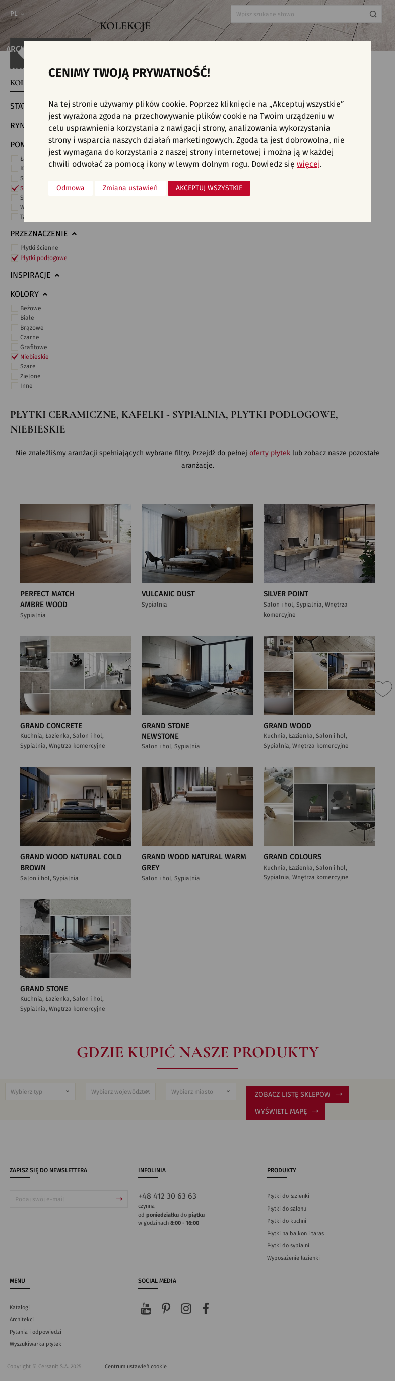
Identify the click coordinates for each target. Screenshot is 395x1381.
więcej (308, 164)
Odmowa (70, 188)
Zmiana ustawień (130, 188)
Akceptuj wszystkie (209, 188)
